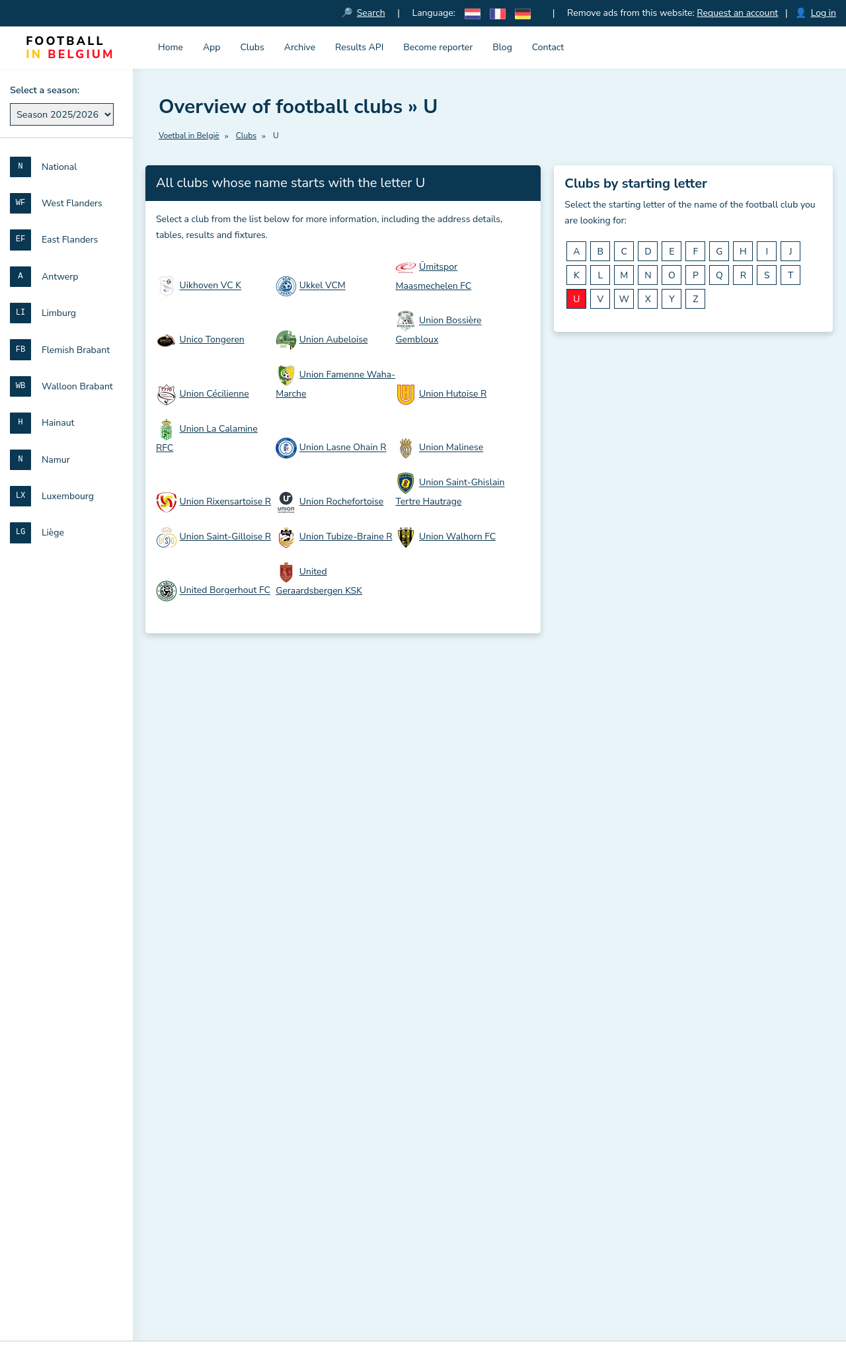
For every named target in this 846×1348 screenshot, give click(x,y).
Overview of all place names (443, 1041)
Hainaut (625, 1028)
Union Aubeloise (333, 340)
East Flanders (637, 920)
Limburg (625, 963)
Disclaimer (426, 1161)
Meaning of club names (208, 956)
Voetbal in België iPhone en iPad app (237, 891)
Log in (823, 13)
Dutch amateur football (208, 1020)
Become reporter (438, 47)
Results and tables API (207, 934)
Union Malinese (451, 448)
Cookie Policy (487, 1161)
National (626, 877)
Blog (502, 47)
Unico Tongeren (212, 340)
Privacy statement (563, 1161)
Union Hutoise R (452, 394)
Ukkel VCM (322, 286)
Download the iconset (213, 913)
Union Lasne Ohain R (343, 448)
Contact (548, 47)
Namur (622, 1049)
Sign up (357, 735)
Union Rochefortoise (341, 502)
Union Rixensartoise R (225, 502)
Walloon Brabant (644, 1006)
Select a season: (44, 90)
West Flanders (639, 899)
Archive (299, 47)
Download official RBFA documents (234, 999)
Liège (619, 1092)
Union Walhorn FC (457, 537)
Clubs (252, 47)
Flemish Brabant (643, 985)
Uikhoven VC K (210, 286)
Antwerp (627, 942)
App (212, 47)
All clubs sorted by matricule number (462, 989)
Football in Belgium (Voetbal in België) (245, 864)
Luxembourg (635, 1070)
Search (371, 13)
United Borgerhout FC (225, 590)
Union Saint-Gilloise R (225, 537)
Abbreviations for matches (214, 977)
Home (170, 47)
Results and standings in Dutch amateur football (489, 1194)
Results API (359, 47)
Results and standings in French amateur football (489, 1210)
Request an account (738, 13)
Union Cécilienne (214, 394)
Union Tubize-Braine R (346, 537)
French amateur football (209, 1042)
